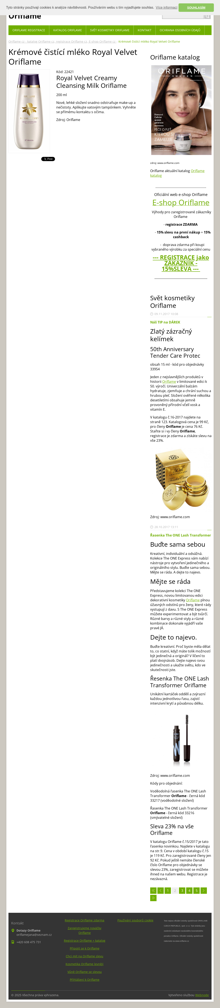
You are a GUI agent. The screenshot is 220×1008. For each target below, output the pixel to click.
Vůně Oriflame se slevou (84, 972)
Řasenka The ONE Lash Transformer (180, 535)
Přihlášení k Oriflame (84, 980)
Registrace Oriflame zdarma (84, 920)
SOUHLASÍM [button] (196, 7)
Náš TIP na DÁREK (165, 322)
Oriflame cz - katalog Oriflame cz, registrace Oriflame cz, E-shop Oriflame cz (62, 41)
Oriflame (169, 381)
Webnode (202, 995)
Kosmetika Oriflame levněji (84, 964)
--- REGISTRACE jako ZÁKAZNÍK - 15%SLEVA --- (181, 263)
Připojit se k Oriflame (84, 948)
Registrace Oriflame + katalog (84, 941)
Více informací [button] (166, 7)
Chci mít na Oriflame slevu (84, 956)
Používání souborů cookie (135, 920)
